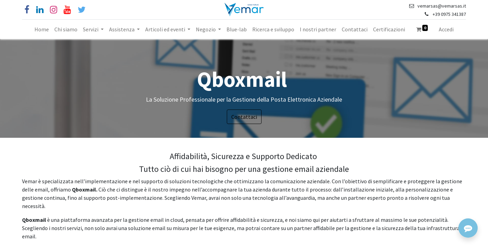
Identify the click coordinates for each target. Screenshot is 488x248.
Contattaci (244, 116)
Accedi (446, 29)
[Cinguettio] (81, 10)
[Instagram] (54, 10)
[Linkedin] (40, 10)
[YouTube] (67, 10)
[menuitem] (42, 29)
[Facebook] (27, 10)
